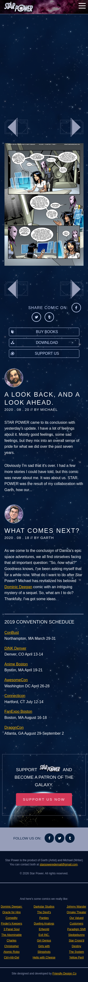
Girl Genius (44, 940)
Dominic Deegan (18, 587)
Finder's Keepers (11, 923)
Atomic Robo (12, 951)
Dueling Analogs (44, 923)
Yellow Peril (76, 957)
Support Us (34, 354)
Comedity (12, 918)
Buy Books (33, 332)
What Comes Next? (42, 530)
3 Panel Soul (11, 929)
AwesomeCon (16, 680)
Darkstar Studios (44, 906)
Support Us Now (44, 799)
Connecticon (14, 696)
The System (76, 951)
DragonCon (14, 727)
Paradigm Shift (76, 929)
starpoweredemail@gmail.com (59, 864)
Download (33, 343)
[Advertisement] (44, 63)
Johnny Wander (76, 906)
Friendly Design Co (65, 973)
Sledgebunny (76, 935)
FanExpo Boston (18, 711)
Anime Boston (16, 664)
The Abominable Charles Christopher (11, 940)
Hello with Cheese (44, 957)
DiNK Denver (15, 648)
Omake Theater (76, 912)
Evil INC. (44, 935)
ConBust (11, 633)
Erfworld (44, 929)
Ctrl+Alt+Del (11, 957)
